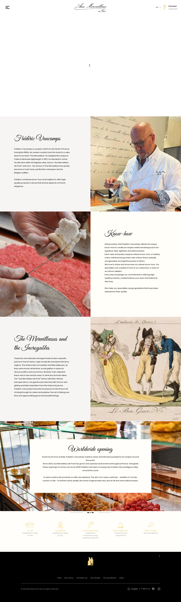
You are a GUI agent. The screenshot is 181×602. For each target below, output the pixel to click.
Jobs (121, 577)
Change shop (173, 9)
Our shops (95, 577)
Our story (68, 577)
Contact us (81, 577)
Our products (109, 577)
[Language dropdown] (136, 589)
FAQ (59, 577)
